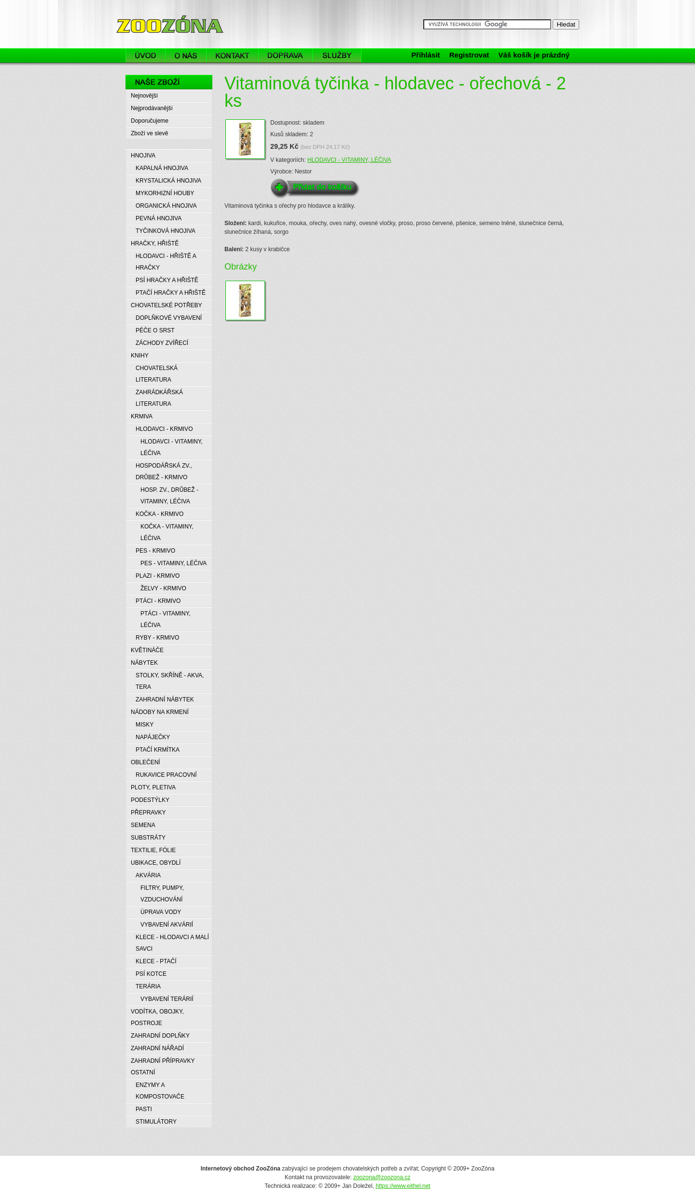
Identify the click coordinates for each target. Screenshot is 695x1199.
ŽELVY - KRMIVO (163, 588)
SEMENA (143, 825)
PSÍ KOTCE (151, 974)
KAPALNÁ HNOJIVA (162, 168)
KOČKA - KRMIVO (159, 514)
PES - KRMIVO (155, 550)
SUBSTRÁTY (148, 837)
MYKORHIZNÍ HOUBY (165, 193)
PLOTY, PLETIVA (153, 787)
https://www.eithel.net (402, 1186)
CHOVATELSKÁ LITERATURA (157, 374)
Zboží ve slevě (149, 133)
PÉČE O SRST (155, 330)
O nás (186, 55)
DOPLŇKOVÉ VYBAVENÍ (169, 317)
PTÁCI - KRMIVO (158, 601)
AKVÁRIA (148, 875)
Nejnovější (144, 95)
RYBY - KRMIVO (157, 637)
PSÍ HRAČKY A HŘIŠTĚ (167, 280)
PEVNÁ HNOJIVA (158, 218)
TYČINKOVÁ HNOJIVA (165, 231)
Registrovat (469, 55)
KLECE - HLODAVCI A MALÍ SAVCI (172, 943)
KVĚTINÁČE (147, 650)
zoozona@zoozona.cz (381, 1177)
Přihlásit (425, 55)
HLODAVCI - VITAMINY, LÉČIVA (349, 160)
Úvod (145, 55)
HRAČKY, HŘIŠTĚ (155, 243)
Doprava (285, 55)
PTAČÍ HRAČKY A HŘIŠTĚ (171, 292)
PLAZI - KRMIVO (158, 575)
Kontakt (232, 55)
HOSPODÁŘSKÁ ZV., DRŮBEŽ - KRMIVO (164, 471)
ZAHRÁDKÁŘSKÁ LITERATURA (159, 398)
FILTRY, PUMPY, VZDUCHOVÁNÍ (162, 894)
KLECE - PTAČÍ (156, 961)
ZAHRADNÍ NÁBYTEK (165, 699)
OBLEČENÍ (145, 762)
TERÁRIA (148, 986)
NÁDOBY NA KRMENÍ (160, 712)
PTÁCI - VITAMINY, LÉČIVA (165, 619)
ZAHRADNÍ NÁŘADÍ (157, 1048)
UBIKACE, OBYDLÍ (156, 862)
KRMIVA (142, 416)
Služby (339, 55)
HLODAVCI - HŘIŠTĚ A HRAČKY (166, 262)
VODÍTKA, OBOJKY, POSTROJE (157, 1017)
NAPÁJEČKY (153, 737)
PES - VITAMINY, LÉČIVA (173, 563)
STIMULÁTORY (156, 1121)
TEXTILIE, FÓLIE (153, 850)
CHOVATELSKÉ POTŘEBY (166, 305)
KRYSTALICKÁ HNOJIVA (168, 180)
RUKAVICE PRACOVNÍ (166, 774)
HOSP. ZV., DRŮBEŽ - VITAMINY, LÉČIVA (169, 495)
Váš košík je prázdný (534, 55)
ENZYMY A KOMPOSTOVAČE (160, 1091)
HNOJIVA (143, 155)
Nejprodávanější (152, 108)
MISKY (144, 724)
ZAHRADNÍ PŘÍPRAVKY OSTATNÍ (163, 1066)
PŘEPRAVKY (148, 812)
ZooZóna (139, 13)
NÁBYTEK (144, 662)
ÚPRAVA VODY (160, 912)
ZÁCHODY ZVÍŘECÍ (162, 343)
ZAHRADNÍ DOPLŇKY (160, 1035)
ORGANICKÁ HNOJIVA (166, 205)
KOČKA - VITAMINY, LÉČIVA (167, 532)
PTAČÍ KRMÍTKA (158, 749)
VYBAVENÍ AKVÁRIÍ (166, 924)
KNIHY (140, 355)
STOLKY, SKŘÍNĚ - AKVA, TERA (170, 681)
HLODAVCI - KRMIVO (164, 429)
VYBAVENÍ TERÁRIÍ (167, 999)
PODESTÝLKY (150, 800)
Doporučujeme (149, 120)
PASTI (144, 1109)
